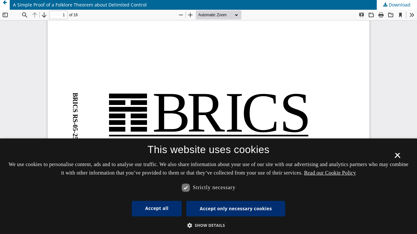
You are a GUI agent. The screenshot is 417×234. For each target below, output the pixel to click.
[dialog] (208, 186)
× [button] (397, 157)
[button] (208, 225)
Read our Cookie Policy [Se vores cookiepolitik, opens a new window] (330, 173)
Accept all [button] (156, 208)
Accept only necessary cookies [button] (236, 208)
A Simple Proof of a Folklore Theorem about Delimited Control (80, 5)
